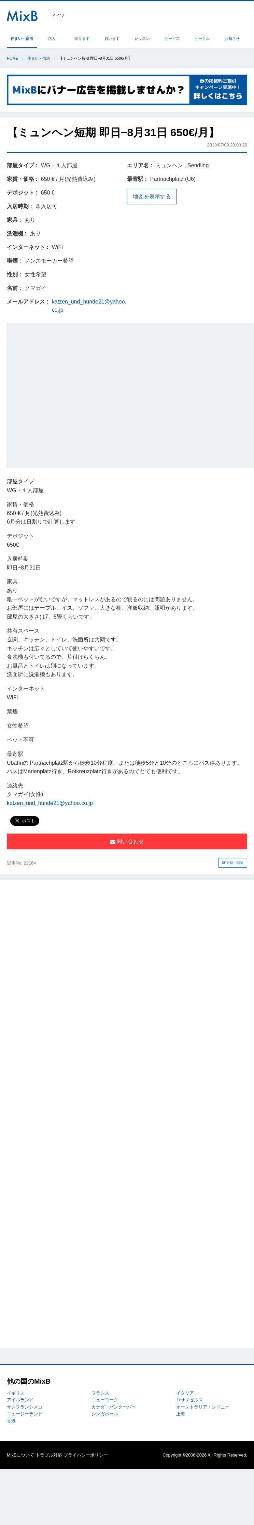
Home (12, 58)
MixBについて (20, 1455)
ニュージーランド (24, 1413)
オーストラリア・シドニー (202, 1407)
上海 (180, 1413)
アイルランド (20, 1399)
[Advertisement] (71, 394)
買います (111, 38)
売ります (81, 38)
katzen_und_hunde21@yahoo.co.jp (50, 803)
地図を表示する (152, 196)
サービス (172, 38)
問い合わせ (127, 841)
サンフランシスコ (24, 1407)
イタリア (185, 1393)
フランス (100, 1393)
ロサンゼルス (189, 1399)
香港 (11, 1420)
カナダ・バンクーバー (113, 1407)
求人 (52, 38)
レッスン (142, 38)
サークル (202, 38)
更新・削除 (233, 863)
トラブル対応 (49, 1455)
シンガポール (104, 1413)
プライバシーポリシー (85, 1455)
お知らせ (232, 38)
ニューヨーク (104, 1399)
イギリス (16, 1393)
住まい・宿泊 (22, 38)
